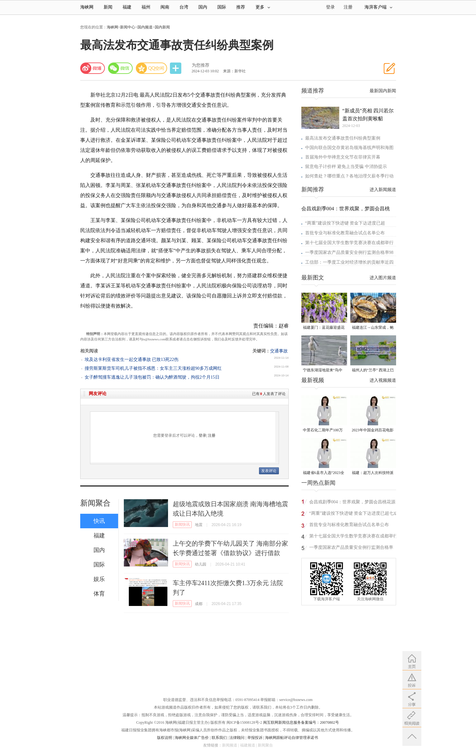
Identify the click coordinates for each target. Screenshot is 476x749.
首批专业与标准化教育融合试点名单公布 (345, 233)
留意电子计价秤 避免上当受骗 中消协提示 (346, 166)
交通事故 (279, 351)
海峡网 (86, 7)
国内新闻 (162, 27)
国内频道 (145, 27)
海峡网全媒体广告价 (192, 737)
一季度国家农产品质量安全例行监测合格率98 (349, 252)
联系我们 (219, 737)
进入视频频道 (383, 380)
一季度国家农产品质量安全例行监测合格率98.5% (351, 548)
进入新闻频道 (383, 189)
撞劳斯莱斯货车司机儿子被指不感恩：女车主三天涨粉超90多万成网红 (153, 368)
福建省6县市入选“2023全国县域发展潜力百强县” (323, 473)
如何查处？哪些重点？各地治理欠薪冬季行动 (349, 176)
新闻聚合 (95, 503)
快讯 (99, 521)
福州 (146, 7)
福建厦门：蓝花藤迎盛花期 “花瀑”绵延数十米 (324, 328)
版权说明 (164, 737)
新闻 (108, 7)
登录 (202, 435)
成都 (198, 604)
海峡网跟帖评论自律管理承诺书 (291, 737)
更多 (263, 7)
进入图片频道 (383, 277)
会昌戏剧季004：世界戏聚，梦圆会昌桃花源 (352, 502)
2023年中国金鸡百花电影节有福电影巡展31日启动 (373, 430)
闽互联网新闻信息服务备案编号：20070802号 (301, 722)
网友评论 (97, 393)
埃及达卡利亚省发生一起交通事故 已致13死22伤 (132, 359)
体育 (99, 593)
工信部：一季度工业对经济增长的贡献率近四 (349, 262)
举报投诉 (254, 737)
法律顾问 (236, 737)
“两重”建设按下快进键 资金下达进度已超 (345, 223)
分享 (176, 68)
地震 (198, 525)
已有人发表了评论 (269, 394)
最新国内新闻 (383, 90)
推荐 (240, 7)
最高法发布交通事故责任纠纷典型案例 (342, 138)
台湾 (183, 7)
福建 (127, 7)
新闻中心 (127, 27)
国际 (221, 7)
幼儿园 (200, 564)
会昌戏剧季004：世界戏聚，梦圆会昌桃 (345, 208)
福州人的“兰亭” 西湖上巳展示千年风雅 (373, 370)
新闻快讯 (182, 524)
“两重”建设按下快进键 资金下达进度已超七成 (353, 513)
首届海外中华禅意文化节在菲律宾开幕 (342, 157)
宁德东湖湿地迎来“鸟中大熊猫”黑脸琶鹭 (322, 370)
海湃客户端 (378, 7)
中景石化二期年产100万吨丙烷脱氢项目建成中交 (324, 430)
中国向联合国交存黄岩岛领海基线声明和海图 (349, 147)
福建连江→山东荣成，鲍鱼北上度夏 (373, 328)
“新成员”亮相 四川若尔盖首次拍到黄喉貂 (368, 114)
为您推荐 (200, 65)
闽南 (164, 7)
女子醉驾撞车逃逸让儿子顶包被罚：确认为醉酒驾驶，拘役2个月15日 (152, 377)
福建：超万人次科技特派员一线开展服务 (373, 473)
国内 (202, 7)
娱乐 (99, 579)
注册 (348, 7)
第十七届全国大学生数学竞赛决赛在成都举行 (349, 242)
